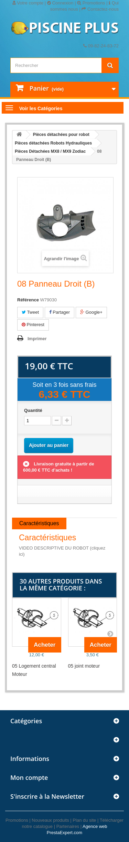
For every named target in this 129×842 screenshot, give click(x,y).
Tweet (30, 312)
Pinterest (33, 324)
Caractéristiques (39, 523)
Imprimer (37, 338)
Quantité (33, 410)
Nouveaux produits (50, 820)
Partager (59, 312)
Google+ (91, 312)
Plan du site (84, 820)
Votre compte (27, 2)
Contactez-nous (100, 9)
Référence (28, 299)
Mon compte (29, 777)
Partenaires (67, 826)
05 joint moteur (84, 666)
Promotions (91, 2)
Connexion (60, 2)
